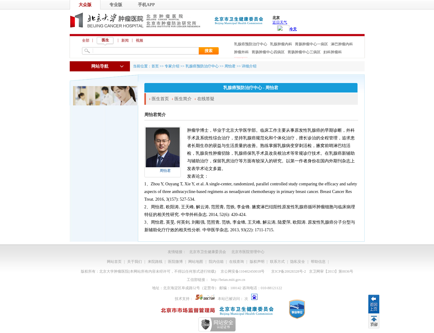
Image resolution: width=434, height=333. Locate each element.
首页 (155, 66)
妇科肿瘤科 (332, 52)
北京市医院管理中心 (247, 252)
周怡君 (165, 170)
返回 (373, 304)
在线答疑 (205, 98)
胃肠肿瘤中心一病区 (311, 44)
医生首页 (160, 98)
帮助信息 (318, 261)
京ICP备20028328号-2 (288, 271)
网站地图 (195, 261)
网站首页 (114, 261)
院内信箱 (216, 261)
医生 (105, 40)
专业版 (115, 4)
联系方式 (277, 261)
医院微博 (175, 261)
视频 (139, 40)
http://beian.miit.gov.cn (228, 280)
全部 (85, 40)
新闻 (125, 40)
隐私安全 (297, 261)
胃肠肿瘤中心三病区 (304, 52)
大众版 (85, 4)
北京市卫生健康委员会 (207, 252)
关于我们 (134, 261)
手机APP (146, 4)
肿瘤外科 (241, 52)
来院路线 (155, 261)
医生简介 (183, 98)
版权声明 (257, 261)
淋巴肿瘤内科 (342, 44)
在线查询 (236, 261)
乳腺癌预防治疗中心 (250, 44)
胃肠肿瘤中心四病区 (268, 52)
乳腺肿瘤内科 (281, 44)
